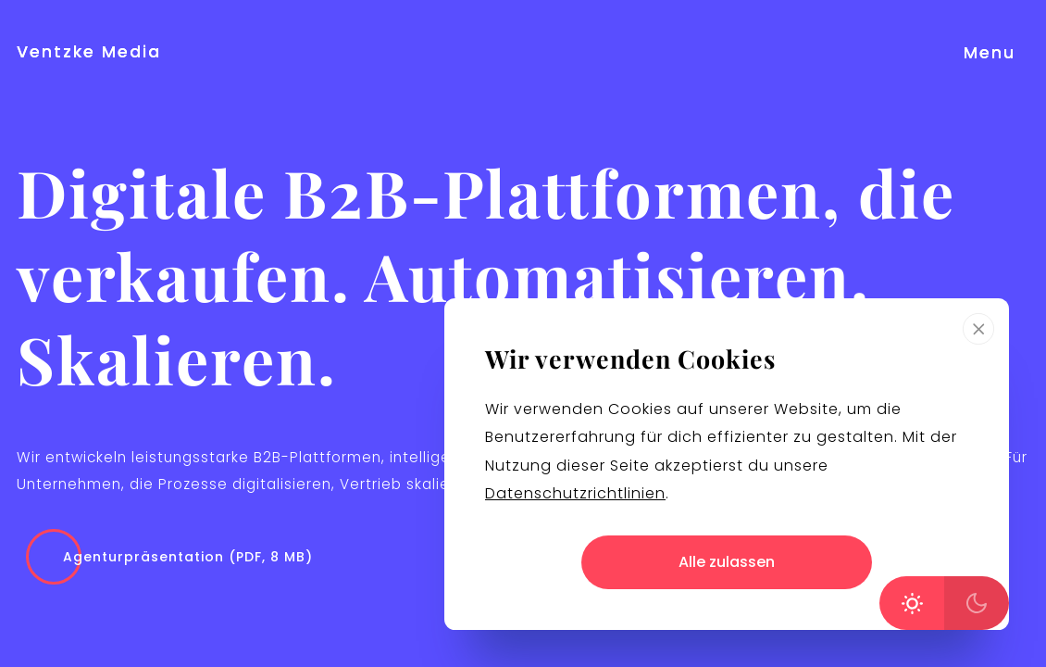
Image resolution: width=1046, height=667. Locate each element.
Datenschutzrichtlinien (575, 493)
